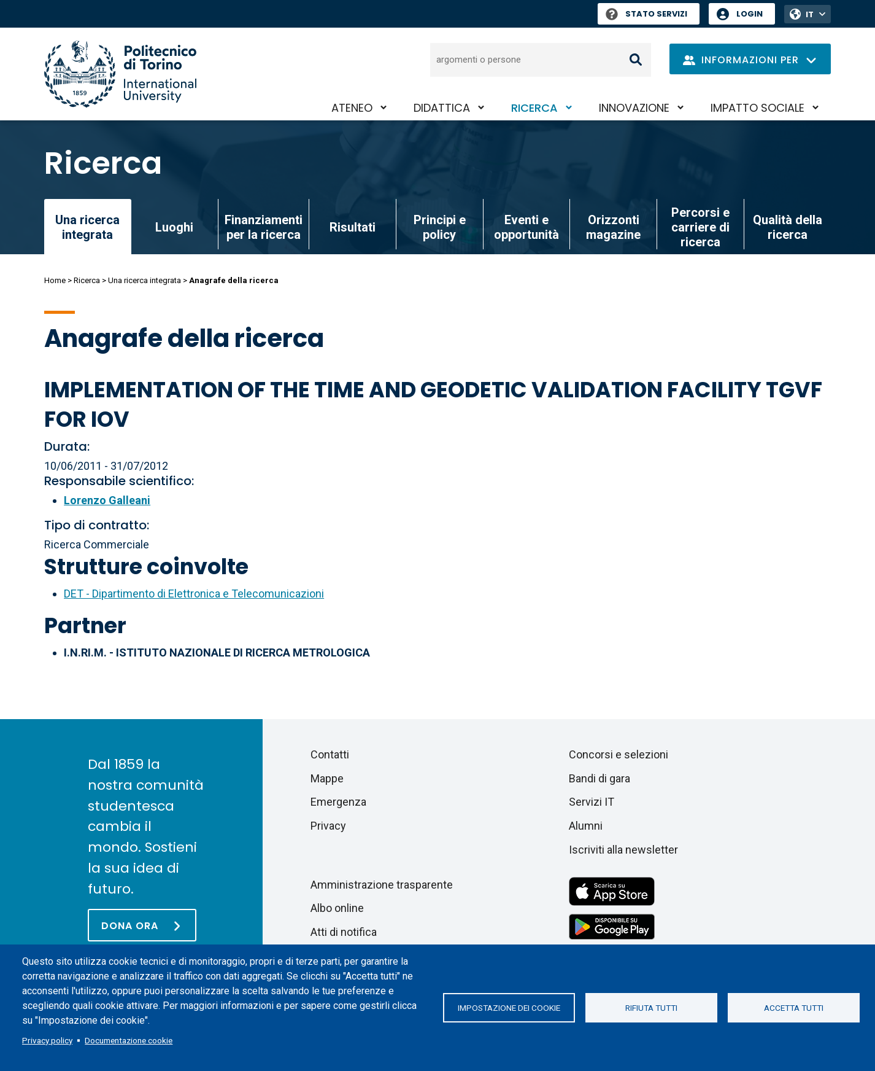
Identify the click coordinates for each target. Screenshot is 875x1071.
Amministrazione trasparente (381, 884)
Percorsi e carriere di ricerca (700, 227)
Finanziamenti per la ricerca (264, 227)
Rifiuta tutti (651, 1008)
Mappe (327, 778)
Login (749, 14)
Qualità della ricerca (787, 227)
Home (55, 280)
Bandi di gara (599, 778)
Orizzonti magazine (613, 227)
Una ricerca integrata (144, 280)
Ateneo (351, 107)
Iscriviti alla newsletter (623, 849)
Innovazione (634, 107)
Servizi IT (591, 801)
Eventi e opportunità (526, 227)
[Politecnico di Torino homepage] (120, 74)
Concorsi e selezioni (618, 754)
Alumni (586, 825)
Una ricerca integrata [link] (87, 227)
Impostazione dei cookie (509, 1008)
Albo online (337, 908)
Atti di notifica (343, 931)
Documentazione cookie (128, 1040)
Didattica (442, 107)
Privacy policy (47, 1040)
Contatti (329, 754)
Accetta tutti (793, 1008)
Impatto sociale (757, 107)
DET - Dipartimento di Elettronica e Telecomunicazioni (194, 593)
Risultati (353, 227)
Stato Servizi (646, 14)
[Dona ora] (142, 925)
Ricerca (534, 107)
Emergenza (338, 801)
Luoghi (174, 227)
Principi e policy (440, 227)
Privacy (328, 825)
